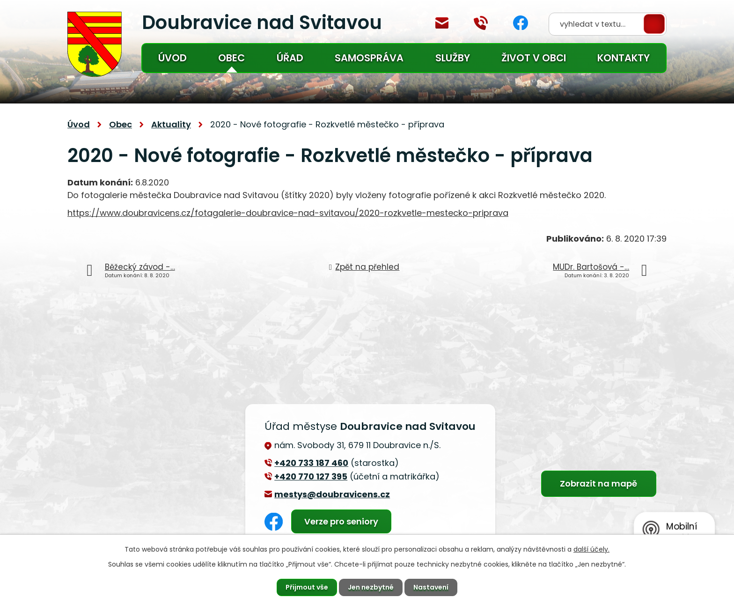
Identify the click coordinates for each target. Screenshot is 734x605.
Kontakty (623, 58)
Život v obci (533, 58)
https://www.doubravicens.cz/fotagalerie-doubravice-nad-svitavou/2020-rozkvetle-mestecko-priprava (287, 213)
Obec (231, 58)
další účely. (591, 549)
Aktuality (171, 124)
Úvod (172, 58)
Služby (452, 58)
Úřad (290, 58)
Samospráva (369, 58)
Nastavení (430, 587)
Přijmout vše (307, 587)
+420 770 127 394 (481, 23)
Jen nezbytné (371, 587)
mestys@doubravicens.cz (441, 23)
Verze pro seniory (341, 521)
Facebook (520, 22)
